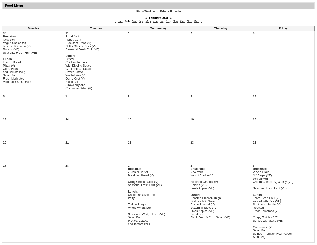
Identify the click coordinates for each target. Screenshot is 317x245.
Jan (120, 21)
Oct (182, 21)
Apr (141, 21)
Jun (155, 21)
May (148, 21)
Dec (196, 21)
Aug (168, 21)
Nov (189, 21)
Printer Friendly (170, 11)
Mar (134, 21)
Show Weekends (147, 11)
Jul (161, 21)
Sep (175, 21)
